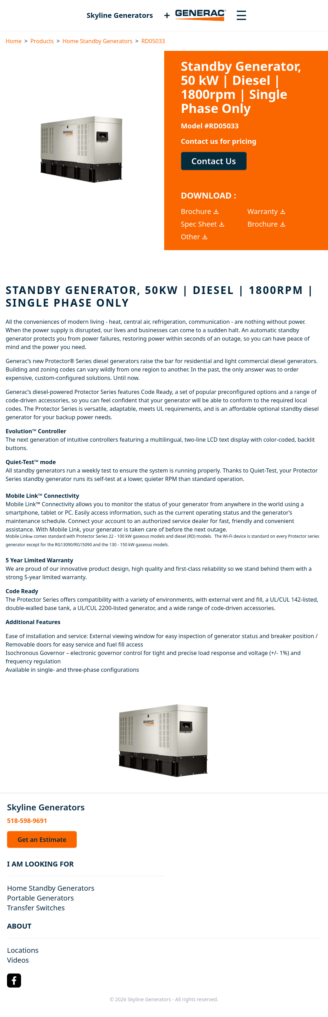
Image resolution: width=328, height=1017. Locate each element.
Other (195, 236)
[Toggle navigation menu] (241, 15)
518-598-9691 (27, 820)
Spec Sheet (203, 224)
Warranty (266, 211)
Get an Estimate (42, 839)
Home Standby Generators (97, 41)
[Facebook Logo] (14, 980)
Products (42, 41)
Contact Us (214, 161)
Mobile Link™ (23, 504)
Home (14, 41)
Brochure (200, 211)
